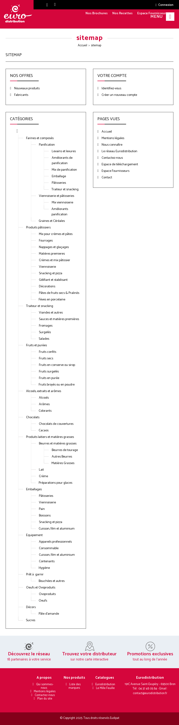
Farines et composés (40, 138)
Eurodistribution (105, 684)
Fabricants (21, 95)
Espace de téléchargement (119, 164)
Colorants (45, 411)
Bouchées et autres (52, 581)
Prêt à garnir (35, 574)
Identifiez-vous (111, 88)
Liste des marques (75, 686)
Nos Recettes (122, 13)
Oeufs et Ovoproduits (40, 587)
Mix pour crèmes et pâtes (55, 234)
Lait (41, 470)
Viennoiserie (47, 267)
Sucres (30, 620)
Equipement (34, 535)
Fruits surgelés (49, 371)
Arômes (44, 404)
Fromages (45, 325)
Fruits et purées (36, 345)
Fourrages (46, 240)
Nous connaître (111, 145)
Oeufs (43, 600)
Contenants (47, 561)
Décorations (47, 286)
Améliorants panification (60, 211)
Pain (42, 509)
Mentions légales (112, 138)
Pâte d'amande (49, 614)
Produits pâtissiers (38, 227)
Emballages (34, 489)
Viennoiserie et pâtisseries (56, 196)
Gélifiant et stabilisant (53, 280)
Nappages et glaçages (54, 247)
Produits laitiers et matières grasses (50, 437)
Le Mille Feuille (105, 688)
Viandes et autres (51, 312)
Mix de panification (64, 170)
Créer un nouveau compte (119, 95)
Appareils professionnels (55, 542)
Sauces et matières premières (59, 319)
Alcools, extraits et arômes (43, 391)
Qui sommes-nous (44, 686)
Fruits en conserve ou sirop (57, 365)
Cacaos (43, 430)
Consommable (49, 548)
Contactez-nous (112, 158)
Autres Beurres (62, 456)
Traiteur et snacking (65, 189)
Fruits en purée (49, 378)
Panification (47, 145)
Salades (44, 339)
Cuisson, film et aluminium (57, 528)
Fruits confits (47, 352)
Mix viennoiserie (62, 202)
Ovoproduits (47, 594)
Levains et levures (64, 151)
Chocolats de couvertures (56, 424)
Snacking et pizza (50, 273)
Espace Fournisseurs (152, 13)
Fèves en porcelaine (52, 299)
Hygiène (44, 568)
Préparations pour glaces (55, 483)
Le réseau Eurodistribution (119, 151)
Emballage (59, 176)
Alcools (44, 397)
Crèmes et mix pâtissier (54, 260)
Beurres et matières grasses (57, 443)
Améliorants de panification (62, 160)
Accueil (82, 45)
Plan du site (44, 698)
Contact (106, 177)
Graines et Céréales (52, 221)
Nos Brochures (97, 13)
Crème (43, 476)
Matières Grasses (63, 463)
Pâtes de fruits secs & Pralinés (59, 293)
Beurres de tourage (65, 450)
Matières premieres (52, 253)
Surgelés (45, 332)
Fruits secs (46, 358)
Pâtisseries (59, 183)
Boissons (45, 515)
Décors (31, 607)
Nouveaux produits (27, 88)
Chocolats (32, 417)
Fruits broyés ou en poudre (57, 384)
